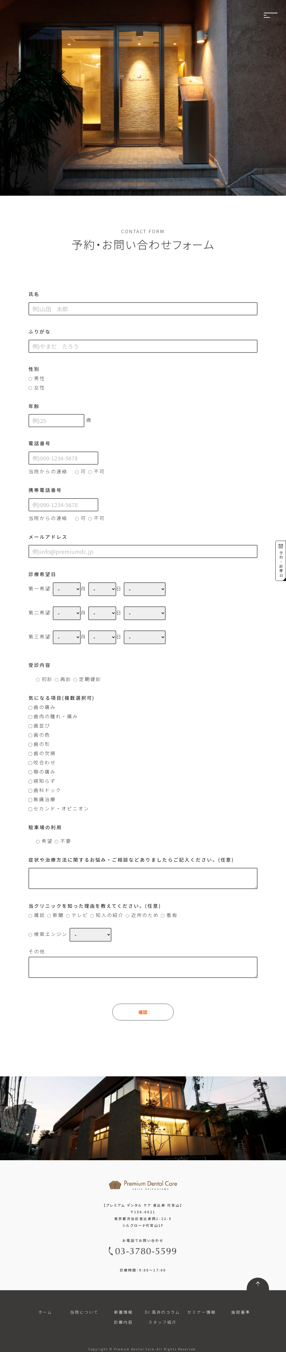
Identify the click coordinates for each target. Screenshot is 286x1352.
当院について (84, 1312)
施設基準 (240, 1312)
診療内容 (123, 1322)
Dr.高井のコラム (162, 1312)
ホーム (45, 1312)
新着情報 (123, 1312)
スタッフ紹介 (162, 1322)
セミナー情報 (201, 1312)
